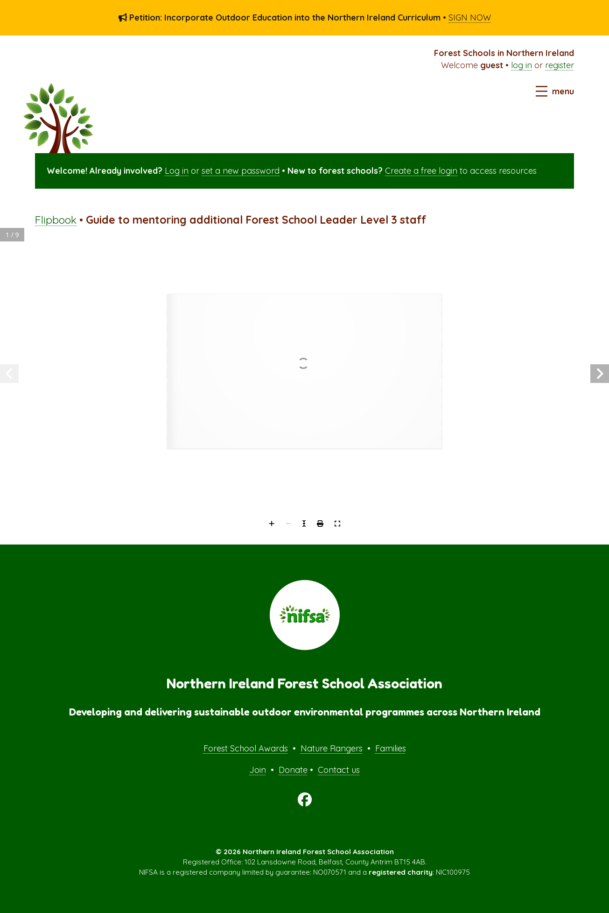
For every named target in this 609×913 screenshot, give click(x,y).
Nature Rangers (332, 748)
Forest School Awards (245, 748)
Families (390, 748)
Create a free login (421, 170)
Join (257, 769)
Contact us (339, 769)
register (559, 65)
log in (521, 65)
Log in (177, 170)
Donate (293, 769)
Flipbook (56, 219)
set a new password (241, 170)
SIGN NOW (469, 17)
